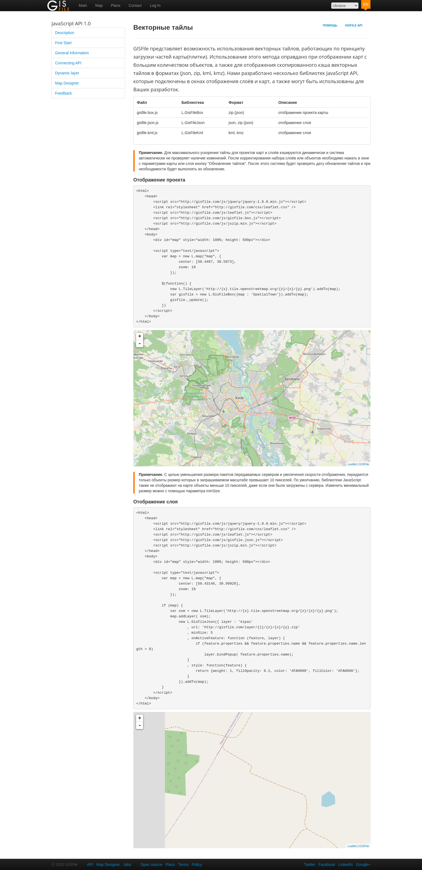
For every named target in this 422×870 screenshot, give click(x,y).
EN (365, 4)
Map (99, 5)
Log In (155, 5)
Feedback (63, 93)
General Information (72, 53)
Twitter (309, 864)
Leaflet (352, 464)
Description (64, 33)
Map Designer (67, 83)
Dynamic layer (67, 73)
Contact (135, 5)
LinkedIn (345, 864)
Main (83, 5)
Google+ (363, 864)
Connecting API (68, 63)
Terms (183, 864)
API (90, 864)
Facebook (326, 864)
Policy (197, 864)
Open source (151, 864)
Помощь (330, 25)
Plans (115, 5)
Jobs (127, 864)
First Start (63, 43)
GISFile (364, 464)
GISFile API (353, 25)
